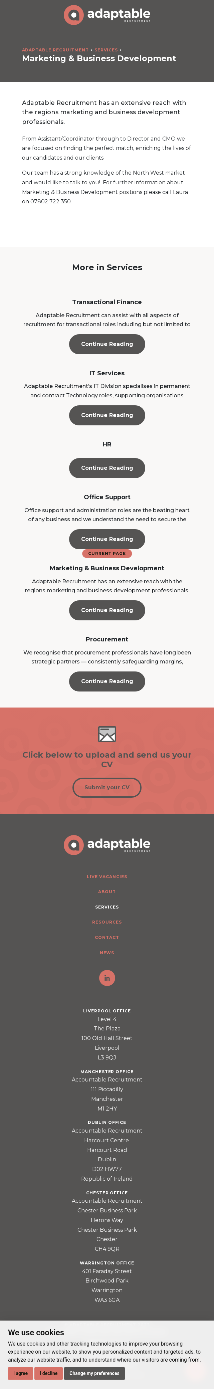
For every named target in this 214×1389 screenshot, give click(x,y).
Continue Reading (107, 344)
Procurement (107, 639)
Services (106, 49)
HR (107, 444)
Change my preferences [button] (94, 1373)
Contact (107, 937)
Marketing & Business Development (107, 568)
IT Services (107, 373)
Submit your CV (107, 787)
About (107, 891)
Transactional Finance (107, 302)
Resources (107, 922)
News (107, 952)
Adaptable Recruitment (55, 49)
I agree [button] (20, 1373)
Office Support (107, 497)
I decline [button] (48, 1373)
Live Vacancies (107, 876)
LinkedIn (107, 978)
